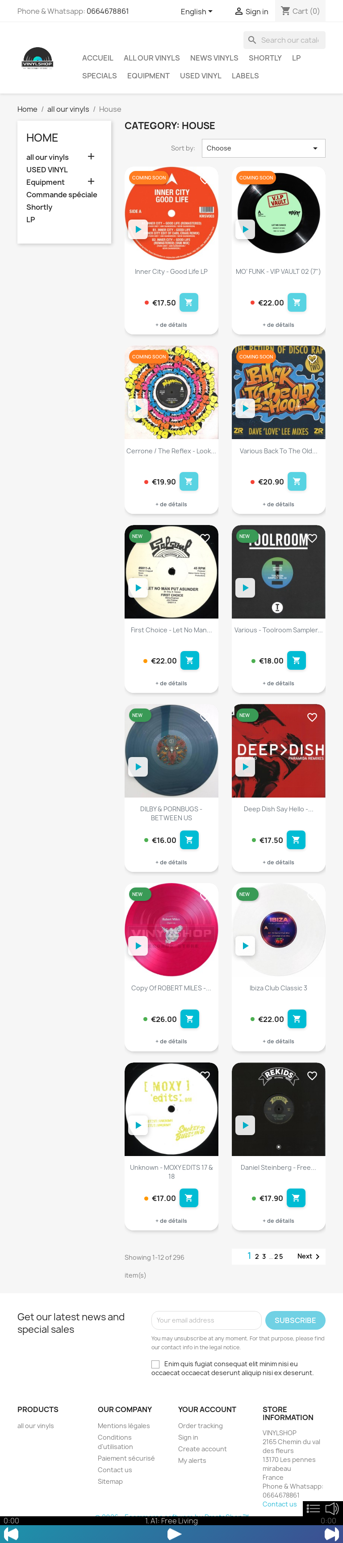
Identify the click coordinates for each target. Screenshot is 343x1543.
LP (296, 58)
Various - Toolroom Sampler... (278, 634)
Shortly (265, 58)
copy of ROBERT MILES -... (171, 997)
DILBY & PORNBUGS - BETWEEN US (171, 820)
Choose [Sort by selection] (264, 148)
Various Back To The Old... (279, 453)
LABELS (245, 76)
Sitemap (110, 1494)
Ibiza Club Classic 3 (278, 997)
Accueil (97, 58)
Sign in (188, 1450)
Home (42, 137)
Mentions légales (124, 1439)
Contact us (115, 1483)
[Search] (284, 40)
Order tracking (200, 1439)
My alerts (192, 1474)
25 (279, 1270)
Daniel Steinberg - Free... (278, 1178)
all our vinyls (152, 58)
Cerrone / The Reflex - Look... (171, 453)
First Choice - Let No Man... (171, 634)
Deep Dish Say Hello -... (279, 815)
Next (310, 1270)
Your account (207, 1423)
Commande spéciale (61, 194)
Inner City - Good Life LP (171, 271)
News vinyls (214, 58)
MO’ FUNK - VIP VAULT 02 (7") (278, 271)
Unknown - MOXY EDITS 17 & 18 (171, 1183)
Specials (99, 76)
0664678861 (108, 11)
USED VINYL (201, 76)
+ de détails (171, 327)
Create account (202, 1462)
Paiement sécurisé (126, 1471)
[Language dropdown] (198, 12)
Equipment (148, 76)
